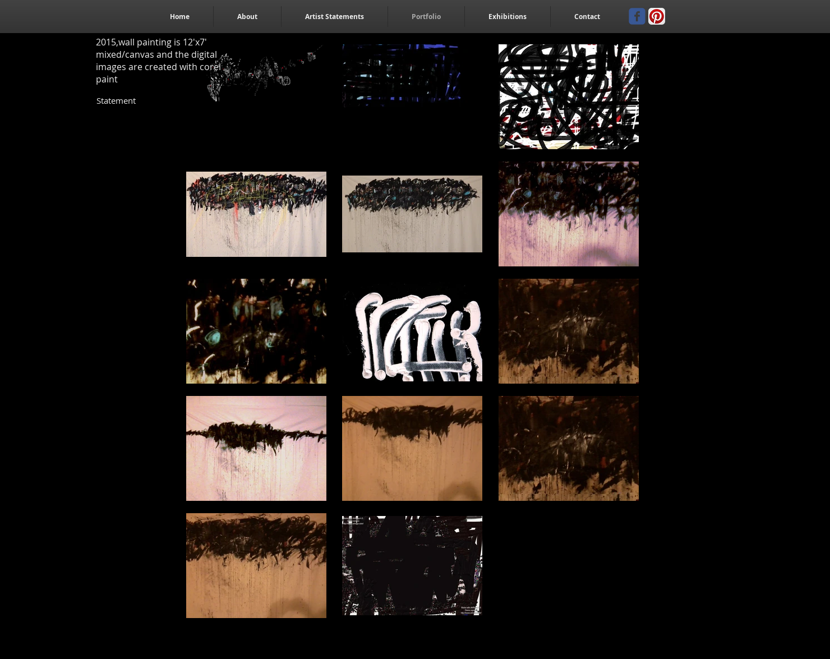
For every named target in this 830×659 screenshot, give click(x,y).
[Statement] (116, 101)
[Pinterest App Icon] (656, 16)
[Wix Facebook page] (637, 16)
